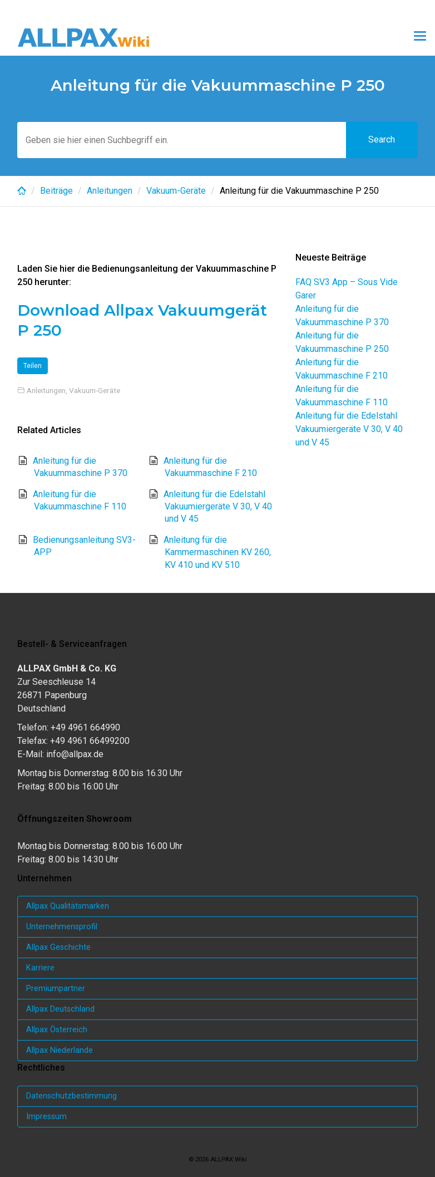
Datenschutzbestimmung (71, 1096)
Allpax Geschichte (58, 947)
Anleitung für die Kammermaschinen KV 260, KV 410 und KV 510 (217, 552)
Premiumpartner (55, 988)
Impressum (46, 1116)
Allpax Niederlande (59, 1050)
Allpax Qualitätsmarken (67, 906)
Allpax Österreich (56, 1029)
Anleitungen (109, 190)
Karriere (40, 968)
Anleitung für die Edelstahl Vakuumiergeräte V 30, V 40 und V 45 (218, 506)
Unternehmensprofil (61, 926)
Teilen (32, 366)
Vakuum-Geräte (176, 190)
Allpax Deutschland (60, 1009)
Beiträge (56, 190)
